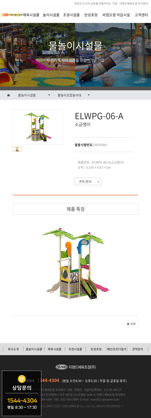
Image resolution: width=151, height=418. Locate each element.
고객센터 (141, 14)
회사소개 (13, 349)
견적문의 (137, 349)
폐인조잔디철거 (116, 349)
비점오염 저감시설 (116, 14)
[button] (18, 149)
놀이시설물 (51, 14)
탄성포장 (91, 14)
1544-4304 (48, 380)
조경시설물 (71, 14)
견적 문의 (85, 181)
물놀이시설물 (11, 14)
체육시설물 (31, 14)
